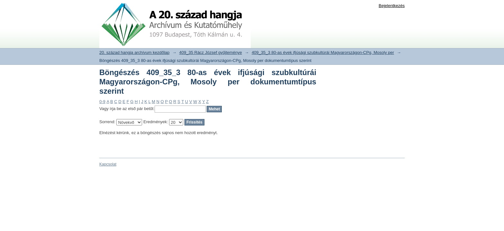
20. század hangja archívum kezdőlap (134, 52)
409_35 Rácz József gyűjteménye (210, 52)
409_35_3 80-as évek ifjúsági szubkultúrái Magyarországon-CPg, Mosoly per (323, 52)
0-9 (102, 101)
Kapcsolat (107, 164)
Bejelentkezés (392, 5)
